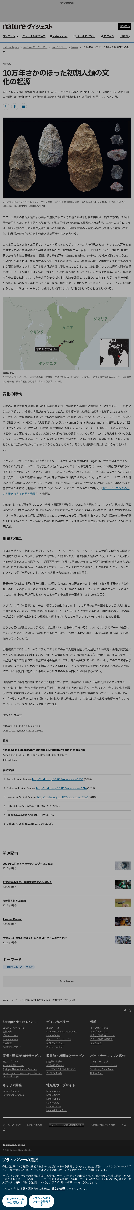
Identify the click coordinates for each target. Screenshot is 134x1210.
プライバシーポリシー (64, 1182)
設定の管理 (58, 1188)
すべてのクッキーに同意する (15, 1201)
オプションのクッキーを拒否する (42, 1201)
